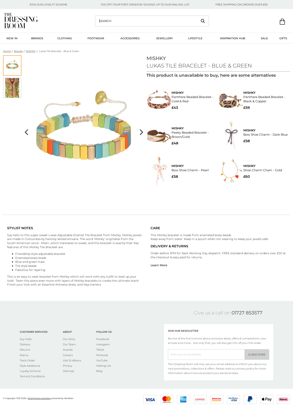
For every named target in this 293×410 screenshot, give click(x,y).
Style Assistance (30, 365)
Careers (68, 355)
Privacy (67, 365)
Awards (68, 349)
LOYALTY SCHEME (55, 4)
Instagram (103, 344)
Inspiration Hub (232, 38)
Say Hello (26, 339)
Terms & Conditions (32, 376)
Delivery (25, 344)
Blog (99, 371)
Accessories (130, 38)
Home (7, 51)
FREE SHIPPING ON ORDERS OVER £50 (241, 4)
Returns (25, 349)
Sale (264, 38)
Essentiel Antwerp (55, 284)
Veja (86, 284)
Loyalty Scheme (30, 371)
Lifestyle (195, 38)
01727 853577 (247, 313)
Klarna (24, 355)
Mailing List (103, 365)
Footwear (95, 38)
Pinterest (102, 355)
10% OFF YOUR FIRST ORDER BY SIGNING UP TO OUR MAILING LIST (145, 4)
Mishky (116, 235)
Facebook (102, 339)
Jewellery (164, 38)
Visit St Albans (72, 360)
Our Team (69, 344)
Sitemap (68, 371)
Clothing (64, 38)
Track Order (27, 360)
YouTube (102, 360)
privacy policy (245, 368)
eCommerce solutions (39, 398)
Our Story (69, 339)
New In (12, 38)
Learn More (159, 265)
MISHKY (31, 51)
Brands (37, 38)
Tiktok (100, 349)
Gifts (283, 38)
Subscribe (257, 354)
